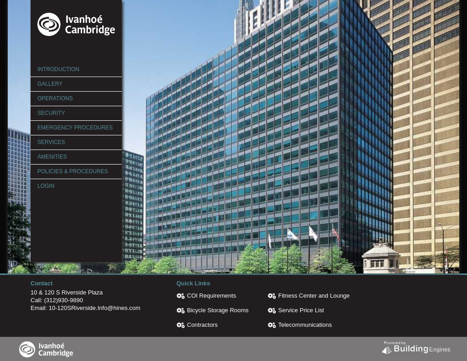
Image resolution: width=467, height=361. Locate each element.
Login (45, 186)
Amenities (52, 157)
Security (51, 113)
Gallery (49, 84)
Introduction (58, 69)
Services (51, 142)
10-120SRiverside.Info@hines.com (94, 307)
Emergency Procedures (75, 127)
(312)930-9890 (63, 300)
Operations (55, 98)
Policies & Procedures (72, 171)
